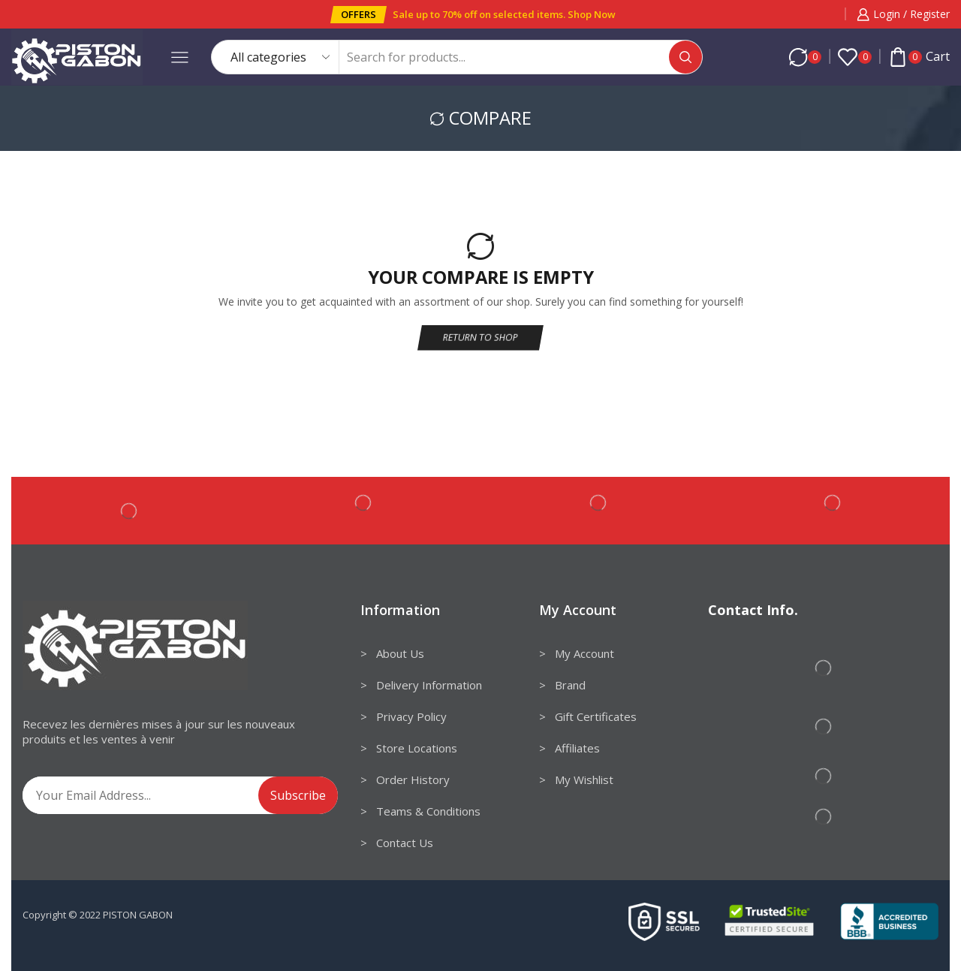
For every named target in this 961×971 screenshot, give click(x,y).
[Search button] (685, 57)
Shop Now (592, 14)
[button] (358, 14)
